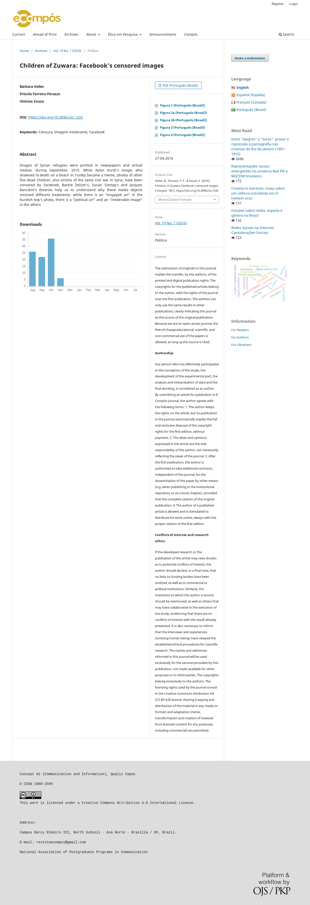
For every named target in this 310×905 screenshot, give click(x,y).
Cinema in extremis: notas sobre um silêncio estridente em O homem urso (258, 193)
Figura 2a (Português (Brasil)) (183, 112)
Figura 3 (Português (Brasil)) (182, 127)
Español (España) (250, 94)
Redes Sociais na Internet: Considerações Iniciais (252, 230)
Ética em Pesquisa (123, 34)
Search (286, 34)
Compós (191, 34)
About (91, 34)
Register (278, 3)
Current (18, 34)
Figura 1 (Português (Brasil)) (182, 105)
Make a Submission (250, 58)
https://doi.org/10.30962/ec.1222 (55, 117)
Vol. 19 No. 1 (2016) (67, 50)
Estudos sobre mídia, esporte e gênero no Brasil (256, 213)
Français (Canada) (251, 102)
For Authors (240, 337)
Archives (71, 34)
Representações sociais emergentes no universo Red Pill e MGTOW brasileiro (259, 171)
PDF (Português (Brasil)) (180, 85)
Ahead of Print (45, 34)
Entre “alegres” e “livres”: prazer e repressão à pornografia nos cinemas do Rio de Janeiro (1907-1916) (260, 146)
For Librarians (241, 344)
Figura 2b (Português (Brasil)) (183, 120)
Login (293, 3)
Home (24, 50)
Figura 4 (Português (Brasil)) (182, 135)
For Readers (240, 330)
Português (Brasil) (251, 109)
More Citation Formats (175, 199)
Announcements (162, 34)
